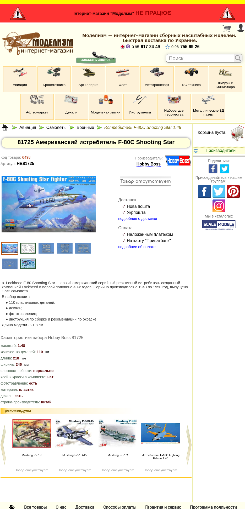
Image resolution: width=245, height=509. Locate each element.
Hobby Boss (149, 164)
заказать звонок (95, 60)
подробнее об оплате (137, 247)
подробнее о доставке (137, 218)
